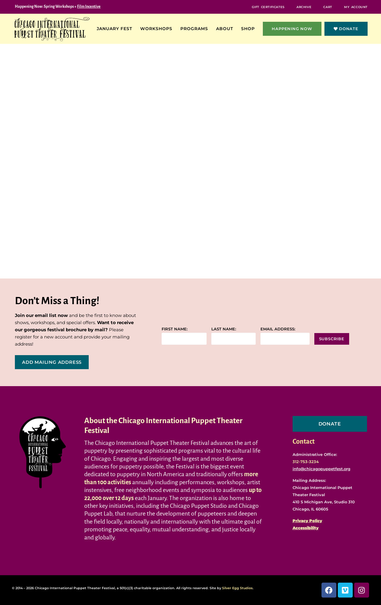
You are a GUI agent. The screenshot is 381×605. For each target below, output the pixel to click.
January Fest (116, 29)
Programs (195, 29)
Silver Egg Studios (237, 588)
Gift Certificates (266, 7)
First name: (175, 329)
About (226, 29)
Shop (249, 29)
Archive (302, 7)
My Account (355, 7)
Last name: (223, 329)
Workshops (157, 29)
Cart (327, 7)
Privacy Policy (307, 520)
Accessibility (305, 527)
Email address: (277, 329)
